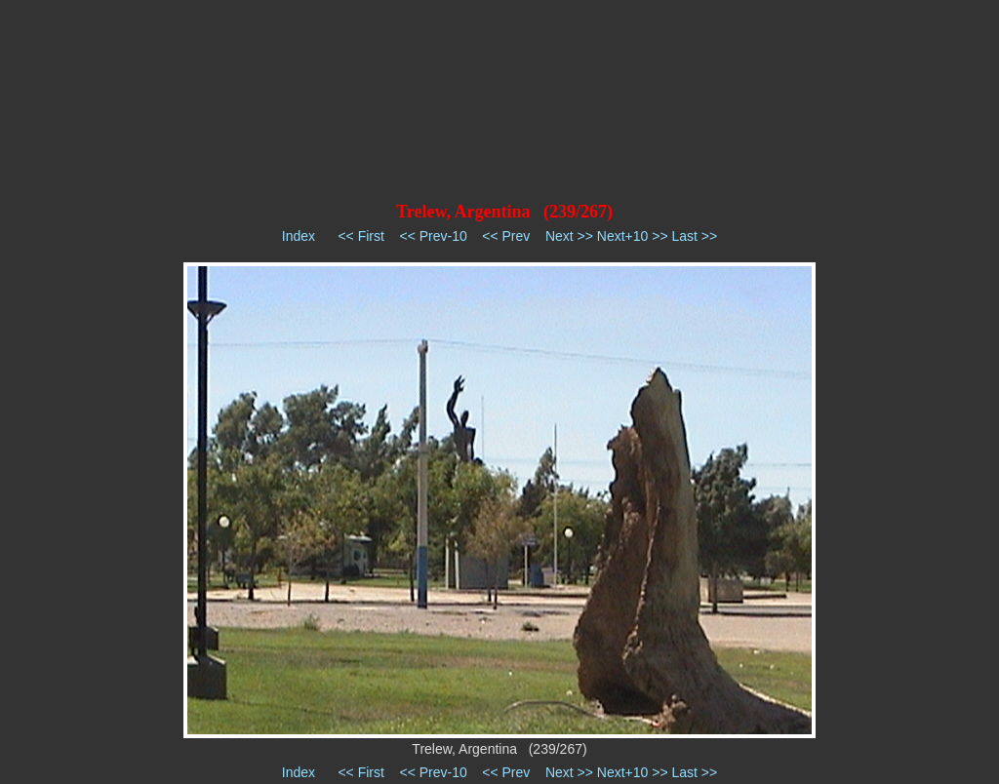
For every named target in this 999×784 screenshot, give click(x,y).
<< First (360, 236)
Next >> (569, 236)
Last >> (694, 236)
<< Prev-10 (432, 236)
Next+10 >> (632, 236)
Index (298, 236)
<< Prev (506, 236)
